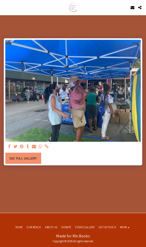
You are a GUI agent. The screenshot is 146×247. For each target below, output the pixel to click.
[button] (5, 7)
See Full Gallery (23, 158)
